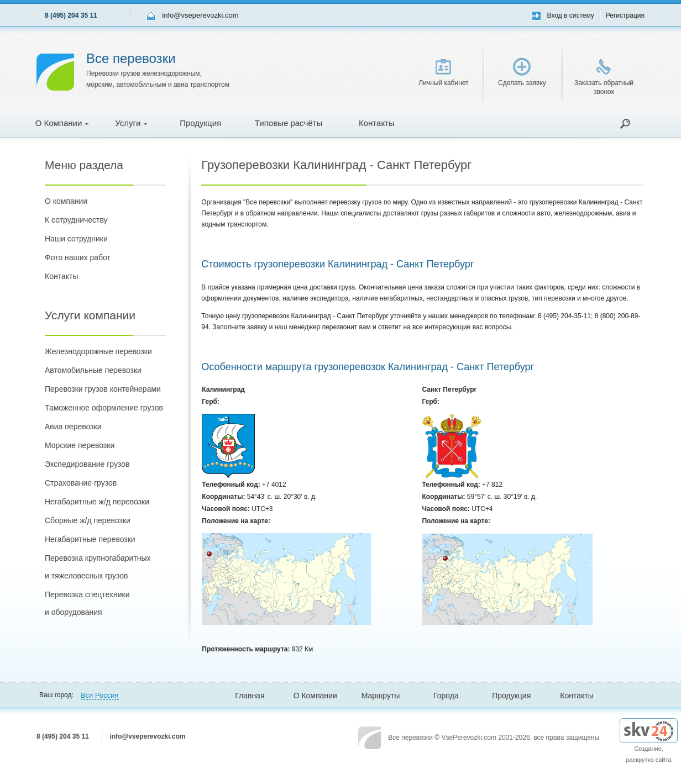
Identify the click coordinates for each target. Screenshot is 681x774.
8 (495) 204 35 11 (71, 15)
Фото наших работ (78, 257)
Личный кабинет (443, 73)
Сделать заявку (522, 72)
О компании (66, 201)
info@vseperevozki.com (200, 15)
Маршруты (381, 695)
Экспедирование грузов (87, 464)
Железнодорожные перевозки (98, 351)
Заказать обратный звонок (603, 77)
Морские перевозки (79, 445)
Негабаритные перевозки (90, 539)
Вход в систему (570, 15)
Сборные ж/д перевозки (87, 520)
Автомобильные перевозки (93, 370)
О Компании (62, 123)
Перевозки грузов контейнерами (103, 389)
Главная (249, 695)
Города (446, 695)
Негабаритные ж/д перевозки (97, 501)
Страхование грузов (81, 482)
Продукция (200, 123)
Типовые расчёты (288, 123)
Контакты (377, 123)
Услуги (131, 123)
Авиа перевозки (73, 426)
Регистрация (625, 15)
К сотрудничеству (76, 219)
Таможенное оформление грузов (104, 407)
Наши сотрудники (76, 238)
